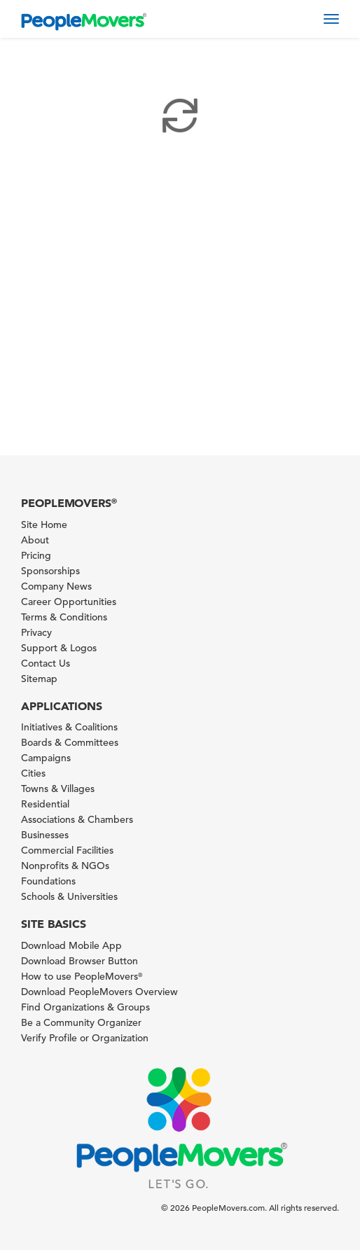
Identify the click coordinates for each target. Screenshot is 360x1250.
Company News (56, 586)
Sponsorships (50, 570)
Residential (45, 804)
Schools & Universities (69, 896)
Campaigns (46, 757)
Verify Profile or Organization (84, 1038)
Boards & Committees (69, 742)
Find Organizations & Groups (85, 1007)
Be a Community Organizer (81, 1022)
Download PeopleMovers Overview (99, 991)
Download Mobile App (71, 945)
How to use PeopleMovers (81, 976)
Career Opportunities (68, 601)
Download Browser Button (79, 960)
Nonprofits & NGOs (65, 865)
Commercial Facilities (67, 850)
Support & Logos (59, 647)
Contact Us (45, 663)
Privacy (36, 632)
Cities (33, 773)
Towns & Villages (58, 788)
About (35, 540)
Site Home (44, 524)
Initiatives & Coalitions (69, 727)
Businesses (45, 834)
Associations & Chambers (77, 819)
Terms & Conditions (64, 617)
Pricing (36, 555)
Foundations (48, 881)
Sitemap (39, 678)
